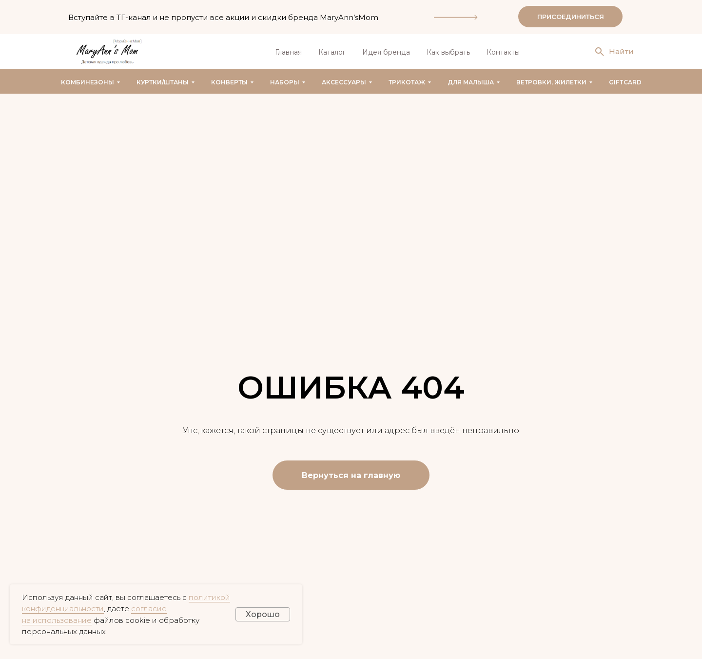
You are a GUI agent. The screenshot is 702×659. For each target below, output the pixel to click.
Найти (621, 51)
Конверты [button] (229, 82)
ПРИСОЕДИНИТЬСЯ (570, 16)
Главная (288, 52)
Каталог (332, 52)
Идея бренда (386, 52)
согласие (149, 608)
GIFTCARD (625, 82)
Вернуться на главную (351, 475)
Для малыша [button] (471, 82)
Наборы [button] (284, 82)
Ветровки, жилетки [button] (551, 82)
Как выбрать (448, 52)
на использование (57, 620)
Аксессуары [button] (344, 82)
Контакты (503, 52)
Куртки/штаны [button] (162, 82)
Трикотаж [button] (407, 82)
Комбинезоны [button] (87, 82)
